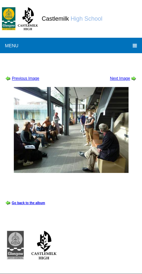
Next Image (120, 78)
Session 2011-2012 (24, 60)
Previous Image (25, 78)
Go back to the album (28, 203)
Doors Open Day (57, 60)
